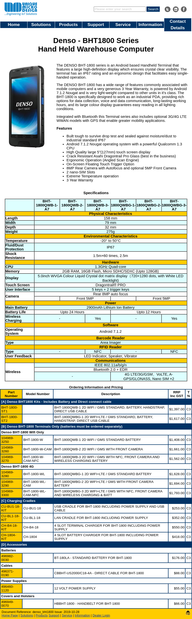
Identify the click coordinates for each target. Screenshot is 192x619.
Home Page (10, 615)
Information (150, 24)
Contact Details (178, 24)
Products (68, 24)
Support (96, 24)
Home (14, 24)
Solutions (41, 24)
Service (123, 24)
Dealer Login (101, 615)
